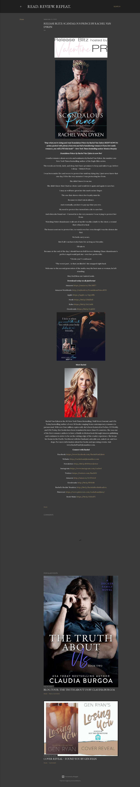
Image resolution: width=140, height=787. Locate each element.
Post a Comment (54, 694)
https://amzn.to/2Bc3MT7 (85, 285)
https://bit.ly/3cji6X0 (86, 309)
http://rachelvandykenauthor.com (84, 459)
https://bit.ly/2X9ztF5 (86, 497)
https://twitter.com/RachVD (84, 473)
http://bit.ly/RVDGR (86, 483)
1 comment (52, 763)
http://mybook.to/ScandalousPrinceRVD (89, 290)
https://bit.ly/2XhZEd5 (83, 300)
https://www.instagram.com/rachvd (86, 468)
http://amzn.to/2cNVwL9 (85, 478)
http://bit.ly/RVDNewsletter (86, 464)
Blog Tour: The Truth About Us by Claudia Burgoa (79, 689)
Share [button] (22, 19)
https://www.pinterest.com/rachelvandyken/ (85, 492)
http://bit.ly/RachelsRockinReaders (92, 487)
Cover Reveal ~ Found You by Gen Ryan (70, 758)
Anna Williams (75, 781)
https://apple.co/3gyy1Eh (83, 295)
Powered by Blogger (70, 776)
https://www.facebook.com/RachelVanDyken (85, 454)
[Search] (117, 6)
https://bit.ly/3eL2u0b (83, 304)
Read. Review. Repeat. (49, 6)
